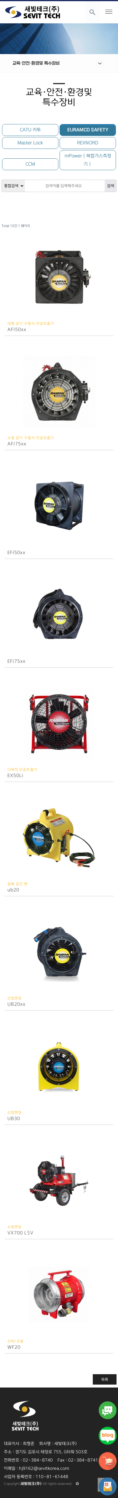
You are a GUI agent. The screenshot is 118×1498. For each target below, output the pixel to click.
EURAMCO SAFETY (88, 129)
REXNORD (87, 142)
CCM (30, 164)
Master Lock (30, 142)
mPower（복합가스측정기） (88, 160)
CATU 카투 (30, 129)
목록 (104, 1379)
